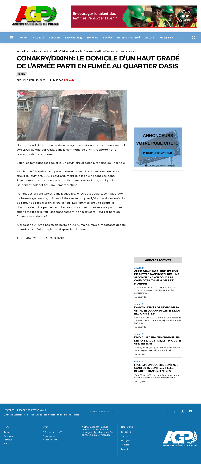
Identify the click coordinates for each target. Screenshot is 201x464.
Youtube (125, 445)
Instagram (126, 440)
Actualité (32, 51)
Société (43, 51)
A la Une (139, 268)
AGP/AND (69, 80)
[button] (192, 37)
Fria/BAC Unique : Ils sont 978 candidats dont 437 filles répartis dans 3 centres (156, 368)
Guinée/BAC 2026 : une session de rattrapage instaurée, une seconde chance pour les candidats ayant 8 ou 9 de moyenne (156, 277)
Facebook (126, 432)
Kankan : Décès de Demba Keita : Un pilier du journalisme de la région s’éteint (157, 310)
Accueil (21, 51)
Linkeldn (125, 449)
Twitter (124, 436)
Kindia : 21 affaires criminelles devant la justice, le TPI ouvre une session (157, 340)
